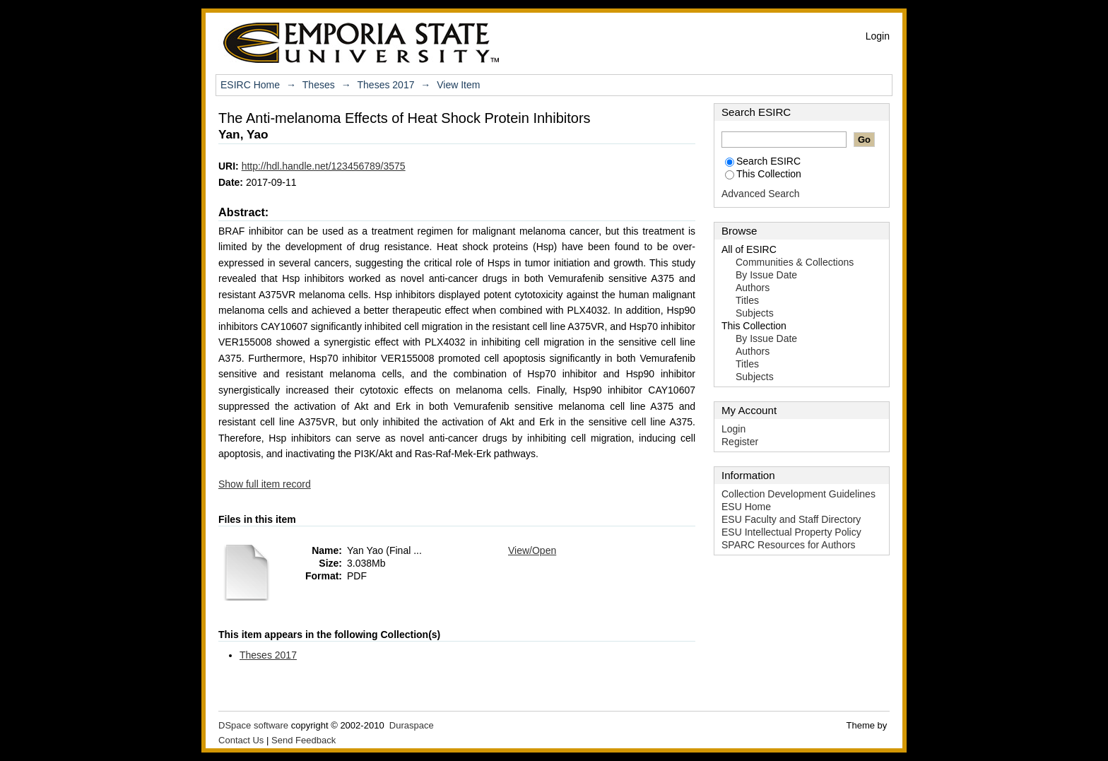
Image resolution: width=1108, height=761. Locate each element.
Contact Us (241, 740)
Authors (753, 287)
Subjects (755, 313)
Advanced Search (760, 193)
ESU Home (746, 506)
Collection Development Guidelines (798, 494)
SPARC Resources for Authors (788, 544)
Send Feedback (303, 740)
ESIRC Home (250, 84)
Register (739, 441)
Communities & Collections (795, 262)
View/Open (532, 550)
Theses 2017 (386, 84)
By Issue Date (766, 275)
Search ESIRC (763, 161)
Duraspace (411, 725)
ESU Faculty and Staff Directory (791, 519)
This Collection (763, 173)
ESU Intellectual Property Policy (791, 532)
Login (878, 36)
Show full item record (264, 484)
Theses (318, 84)
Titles (747, 300)
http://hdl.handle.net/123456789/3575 (324, 166)
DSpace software (253, 725)
